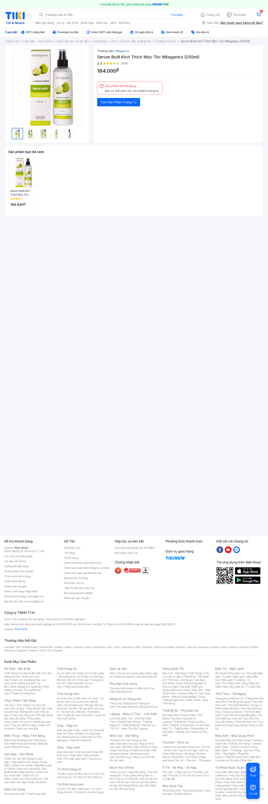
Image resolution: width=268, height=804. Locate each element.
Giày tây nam (83, 752)
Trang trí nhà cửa (120, 740)
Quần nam (80, 698)
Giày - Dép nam (68, 747)
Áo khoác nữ (85, 676)
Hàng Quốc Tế (172, 668)
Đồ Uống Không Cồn (131, 785)
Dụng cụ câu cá (232, 711)
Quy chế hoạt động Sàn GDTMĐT (135, 547)
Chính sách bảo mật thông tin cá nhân (86, 568)
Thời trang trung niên (76, 686)
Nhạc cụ (138, 757)
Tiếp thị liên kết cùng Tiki (79, 588)
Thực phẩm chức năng (24, 762)
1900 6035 (20, 629)
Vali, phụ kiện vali (147, 676)
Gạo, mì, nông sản (24, 715)
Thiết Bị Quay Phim (236, 757)
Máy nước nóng (238, 683)
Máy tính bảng (20, 747)
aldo (138, 647)
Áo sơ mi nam (80, 701)
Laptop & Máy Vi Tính (191, 693)
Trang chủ (213, 15)
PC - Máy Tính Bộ (126, 728)
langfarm (22, 650)
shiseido (9, 650)
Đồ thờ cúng (123, 757)
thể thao (124, 22)
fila (50, 650)
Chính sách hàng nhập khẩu (20, 591)
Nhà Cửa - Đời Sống (124, 735)
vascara (9, 647)
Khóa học (194, 747)
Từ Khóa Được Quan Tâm (233, 767)
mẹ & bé (72, 22)
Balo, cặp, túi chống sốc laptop (134, 675)
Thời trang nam (68, 694)
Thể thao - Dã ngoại (180, 680)
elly (110, 647)
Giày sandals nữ (77, 733)
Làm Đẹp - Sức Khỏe (19, 754)
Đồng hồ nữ (131, 703)
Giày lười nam (65, 752)
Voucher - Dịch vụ (175, 742)
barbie (59, 647)
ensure (78, 647)
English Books (183, 793)
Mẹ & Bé (185, 686)
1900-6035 (21, 547)
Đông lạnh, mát (30, 711)
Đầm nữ (70, 673)
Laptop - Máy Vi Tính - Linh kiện (133, 714)
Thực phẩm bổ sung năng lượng (239, 723)
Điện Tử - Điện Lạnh (229, 668)
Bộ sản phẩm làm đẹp (26, 780)
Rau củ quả (17, 708)
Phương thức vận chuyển (19, 571)
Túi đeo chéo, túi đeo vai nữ (73, 773)
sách (113, 22)
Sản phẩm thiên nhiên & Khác (25, 770)
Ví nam (61, 788)
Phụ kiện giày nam (75, 758)
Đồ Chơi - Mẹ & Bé (17, 668)
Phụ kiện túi (95, 777)
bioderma (100, 647)
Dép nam (75, 755)
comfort (244, 647)
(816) (124, 63)
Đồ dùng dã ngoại (239, 701)
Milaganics (122, 51)
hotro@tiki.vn (35, 596)
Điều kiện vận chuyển (76, 598)
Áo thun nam (64, 698)
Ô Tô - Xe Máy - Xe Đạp (179, 767)
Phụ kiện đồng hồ (127, 706)
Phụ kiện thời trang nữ (122, 688)
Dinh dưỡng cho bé (22, 683)
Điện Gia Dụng (14, 789)
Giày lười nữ (88, 736)
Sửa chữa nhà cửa (127, 743)
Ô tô (183, 775)
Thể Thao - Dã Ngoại (230, 694)
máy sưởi (220, 772)
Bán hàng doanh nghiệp (78, 593)
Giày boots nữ (70, 736)
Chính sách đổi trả (15, 581)
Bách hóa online (180, 690)
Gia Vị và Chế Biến (127, 778)
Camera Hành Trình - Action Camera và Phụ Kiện (238, 747)
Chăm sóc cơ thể (22, 765)
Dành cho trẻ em (22, 721)
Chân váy (82, 680)
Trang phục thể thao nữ (229, 698)
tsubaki (58, 650)
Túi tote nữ (79, 777)
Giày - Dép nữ (67, 725)
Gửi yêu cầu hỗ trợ (15, 561)
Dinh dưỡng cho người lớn (26, 686)
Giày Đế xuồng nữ (80, 740)
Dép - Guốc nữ (83, 730)
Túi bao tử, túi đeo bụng (89, 792)
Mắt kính (143, 688)
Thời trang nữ (67, 668)
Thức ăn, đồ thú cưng (23, 725)
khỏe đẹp (87, 22)
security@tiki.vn (34, 601)
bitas (254, 647)
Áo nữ (60, 673)
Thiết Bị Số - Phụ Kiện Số (180, 710)
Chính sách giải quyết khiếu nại (82, 573)
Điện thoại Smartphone (18, 740)
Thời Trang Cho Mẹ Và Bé (19, 673)
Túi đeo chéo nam (78, 788)
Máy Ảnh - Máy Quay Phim (234, 735)
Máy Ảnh (247, 760)
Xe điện (197, 772)
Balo (112, 673)
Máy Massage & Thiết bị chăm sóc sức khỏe (28, 767)
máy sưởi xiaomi (242, 785)
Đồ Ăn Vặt (123, 782)
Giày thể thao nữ (245, 721)
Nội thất (127, 747)
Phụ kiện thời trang (123, 683)
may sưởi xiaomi (234, 782)
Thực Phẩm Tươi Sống (20, 700)
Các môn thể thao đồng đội (239, 715)
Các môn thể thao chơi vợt (238, 717)
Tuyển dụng (71, 557)
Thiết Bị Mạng (130, 725)
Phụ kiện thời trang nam (132, 690)
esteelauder (30, 647)
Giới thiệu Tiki (72, 547)
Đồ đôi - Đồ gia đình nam (84, 708)
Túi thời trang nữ (69, 769)
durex (88, 647)
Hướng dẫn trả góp (15, 586)
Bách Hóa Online (122, 767)
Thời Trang (194, 673)
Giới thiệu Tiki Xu (74, 583)
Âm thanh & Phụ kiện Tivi (230, 673)
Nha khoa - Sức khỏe (184, 757)
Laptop (143, 728)
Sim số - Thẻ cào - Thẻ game (193, 760)
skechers (127, 647)
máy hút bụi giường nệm (237, 787)
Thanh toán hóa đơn (174, 747)
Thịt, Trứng (23, 705)
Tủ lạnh (226, 676)
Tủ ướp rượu (253, 686)
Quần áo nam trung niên (78, 715)
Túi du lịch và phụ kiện (130, 673)
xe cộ (60, 22)
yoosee (214, 647)
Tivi (224, 683)
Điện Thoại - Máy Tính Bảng (24, 735)
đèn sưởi (233, 772)
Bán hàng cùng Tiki (126, 552)
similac (233, 647)
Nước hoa (18, 778)
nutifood (159, 647)
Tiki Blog (69, 552)
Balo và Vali (118, 668)
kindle (170, 647)
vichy (42, 650)
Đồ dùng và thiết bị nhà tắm (134, 750)
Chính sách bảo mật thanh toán (82, 562)
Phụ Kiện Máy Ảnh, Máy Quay (232, 740)
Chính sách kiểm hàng (17, 576)
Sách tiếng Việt (171, 790)
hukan (33, 650)
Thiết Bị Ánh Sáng (239, 743)
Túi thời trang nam (70, 784)
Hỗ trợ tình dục (34, 778)
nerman (181, 647)
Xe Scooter (195, 775)
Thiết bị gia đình (36, 793)
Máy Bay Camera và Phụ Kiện (238, 758)
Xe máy (173, 775)
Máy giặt (227, 680)
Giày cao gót (64, 730)
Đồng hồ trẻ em (149, 706)
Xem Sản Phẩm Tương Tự (119, 102)
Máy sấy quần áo (233, 686)
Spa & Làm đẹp (188, 750)
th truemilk (46, 647)
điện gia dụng (44, 22)
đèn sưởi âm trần (232, 795)
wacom (192, 647)
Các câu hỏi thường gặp (18, 556)
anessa (203, 647)
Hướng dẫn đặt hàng (16, 566)
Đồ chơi (41, 673)
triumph (147, 647)
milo (117, 647)
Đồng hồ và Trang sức (126, 699)
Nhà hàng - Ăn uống (182, 753)
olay (224, 647)
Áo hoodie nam (73, 705)
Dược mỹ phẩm (37, 782)
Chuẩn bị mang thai (23, 693)
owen (68, 647)
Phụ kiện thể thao (239, 705)
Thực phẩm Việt (35, 708)
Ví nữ (95, 773)
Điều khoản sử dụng (76, 578)
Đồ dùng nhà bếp (14, 793)
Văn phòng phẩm (193, 790)
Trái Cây (9, 705)
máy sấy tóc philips (241, 775)
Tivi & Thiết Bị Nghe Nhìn (183, 698)
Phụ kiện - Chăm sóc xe (176, 772)
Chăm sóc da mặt (15, 758)
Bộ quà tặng (127, 788)
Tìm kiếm (177, 15)
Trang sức (116, 703)
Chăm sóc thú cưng (121, 772)
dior (18, 647)
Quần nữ (82, 673)
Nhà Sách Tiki (172, 786)
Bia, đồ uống (17, 718)
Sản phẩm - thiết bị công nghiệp (186, 695)
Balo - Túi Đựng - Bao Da (238, 750)
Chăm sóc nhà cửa (27, 728)
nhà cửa (101, 22)
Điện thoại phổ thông (23, 743)
